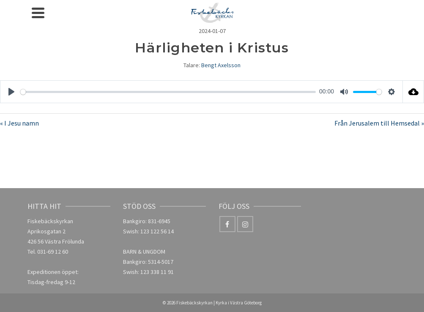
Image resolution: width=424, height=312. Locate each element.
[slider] (168, 92)
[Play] (11, 92)
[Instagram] (245, 224)
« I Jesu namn (19, 123)
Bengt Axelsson (221, 65)
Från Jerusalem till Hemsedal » (379, 123)
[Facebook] (227, 224)
